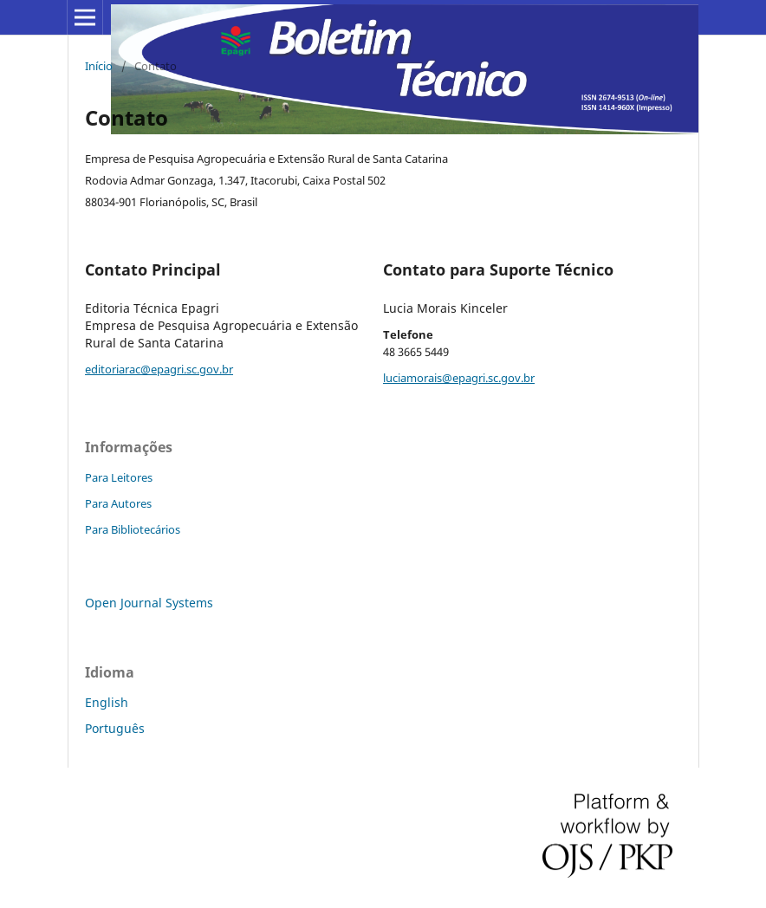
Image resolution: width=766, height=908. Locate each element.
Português (115, 728)
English (106, 702)
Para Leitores (119, 477)
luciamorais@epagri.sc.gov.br (459, 378)
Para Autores (118, 503)
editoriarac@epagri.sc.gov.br (159, 369)
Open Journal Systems (149, 602)
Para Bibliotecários (132, 529)
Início (99, 66)
